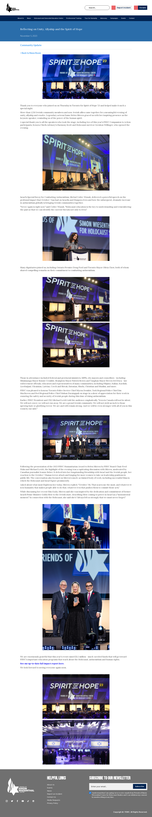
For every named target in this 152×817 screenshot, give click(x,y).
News (49, 791)
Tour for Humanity (91, 18)
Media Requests (53, 800)
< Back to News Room (30, 53)
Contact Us (51, 797)
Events (123, 18)
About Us (21, 18)
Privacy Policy (52, 803)
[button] (20, 18)
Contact (131, 18)
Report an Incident (54, 794)
